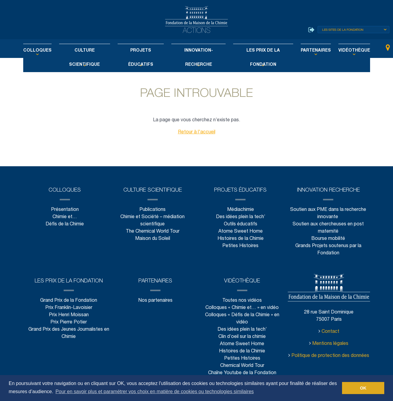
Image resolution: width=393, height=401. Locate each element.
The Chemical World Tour (153, 231)
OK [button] (363, 388)
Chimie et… (65, 217)
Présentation (64, 210)
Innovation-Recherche (197, 50)
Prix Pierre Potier (69, 322)
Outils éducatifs (240, 224)
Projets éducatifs (143, 50)
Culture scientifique (92, 50)
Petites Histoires (240, 246)
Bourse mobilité (328, 239)
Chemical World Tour (242, 366)
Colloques (50, 50)
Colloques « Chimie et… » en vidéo (242, 308)
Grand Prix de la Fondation (68, 301)
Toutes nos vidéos (242, 301)
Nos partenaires (155, 301)
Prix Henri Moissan (69, 315)
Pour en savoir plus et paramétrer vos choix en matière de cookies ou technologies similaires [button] (154, 391)
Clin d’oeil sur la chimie (242, 337)
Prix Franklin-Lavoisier (68, 308)
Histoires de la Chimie (240, 239)
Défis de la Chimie (65, 224)
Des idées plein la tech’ (240, 217)
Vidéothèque (341, 50)
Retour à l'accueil (196, 132)
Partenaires (305, 50)
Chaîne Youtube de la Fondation (242, 373)
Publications (152, 210)
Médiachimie (240, 210)
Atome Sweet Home (240, 231)
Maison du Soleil (152, 239)
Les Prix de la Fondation (257, 50)
